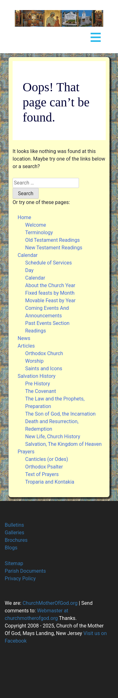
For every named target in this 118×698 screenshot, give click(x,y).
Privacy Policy (20, 579)
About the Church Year (50, 285)
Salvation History (36, 376)
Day (29, 270)
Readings (35, 331)
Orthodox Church (44, 353)
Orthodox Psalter (44, 467)
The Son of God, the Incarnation (60, 414)
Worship (34, 361)
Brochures (16, 540)
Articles (26, 346)
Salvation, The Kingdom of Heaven (63, 444)
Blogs (11, 548)
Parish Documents (25, 571)
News (24, 338)
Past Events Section (47, 323)
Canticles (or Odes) (46, 459)
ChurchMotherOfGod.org (49, 603)
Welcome (35, 225)
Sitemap (14, 563)
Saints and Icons (43, 369)
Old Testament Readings (52, 240)
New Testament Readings (53, 248)
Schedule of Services (48, 263)
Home (24, 217)
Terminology (39, 233)
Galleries (14, 533)
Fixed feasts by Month (50, 293)
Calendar (27, 255)
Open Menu (95, 36)
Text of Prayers (42, 474)
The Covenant (40, 391)
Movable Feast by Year (50, 301)
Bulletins (14, 525)
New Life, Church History (52, 437)
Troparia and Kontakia (49, 482)
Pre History (37, 384)
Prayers (26, 452)
